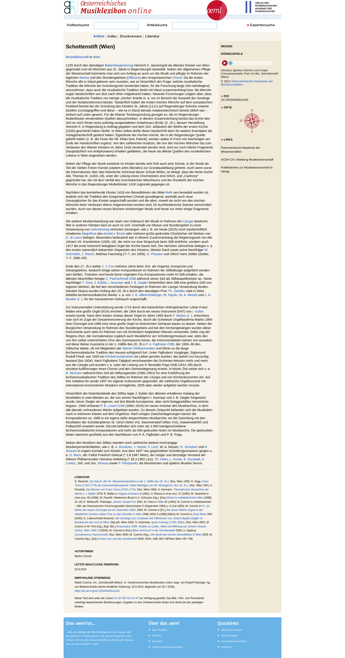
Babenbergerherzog (119, 65)
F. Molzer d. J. (183, 315)
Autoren (226, 647)
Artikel (98, 35)
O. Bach (75, 455)
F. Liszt (153, 447)
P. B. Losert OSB (112, 406)
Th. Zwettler (176, 291)
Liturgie (188, 221)
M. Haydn (170, 295)
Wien (96, 57)
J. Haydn (140, 447)
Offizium (133, 77)
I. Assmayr (115, 282)
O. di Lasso (74, 237)
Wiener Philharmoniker (138, 348)
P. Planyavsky (128, 463)
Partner (157, 635)
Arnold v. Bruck (114, 233)
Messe (84, 77)
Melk (168, 192)
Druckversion (131, 35)
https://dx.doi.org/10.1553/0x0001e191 (97, 590)
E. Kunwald (192, 459)
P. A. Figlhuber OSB (160, 344)
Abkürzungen (229, 635)
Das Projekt (159, 630)
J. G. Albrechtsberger (147, 295)
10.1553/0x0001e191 (234, 99)
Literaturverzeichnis (233, 641)
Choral (177, 77)
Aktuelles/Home (231, 630)
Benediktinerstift (77, 57)
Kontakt (157, 641)
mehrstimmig (100, 229)
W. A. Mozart (188, 295)
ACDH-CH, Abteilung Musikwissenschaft (247, 159)
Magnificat (89, 233)
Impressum (159, 647)
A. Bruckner (123, 447)
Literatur (152, 35)
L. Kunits (175, 459)
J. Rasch (88, 254)
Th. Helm (161, 459)
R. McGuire (74, 373)
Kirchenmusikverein (119, 356)
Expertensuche (262, 24)
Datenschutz (175, 647)
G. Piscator (155, 254)
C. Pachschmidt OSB (121, 278)
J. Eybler (100, 282)
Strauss (102, 463)
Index (112, 35)
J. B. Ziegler (139, 282)
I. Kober (198, 311)
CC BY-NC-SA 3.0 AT (126, 598)
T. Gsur (87, 282)
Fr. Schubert (189, 447)
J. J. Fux (108, 266)
